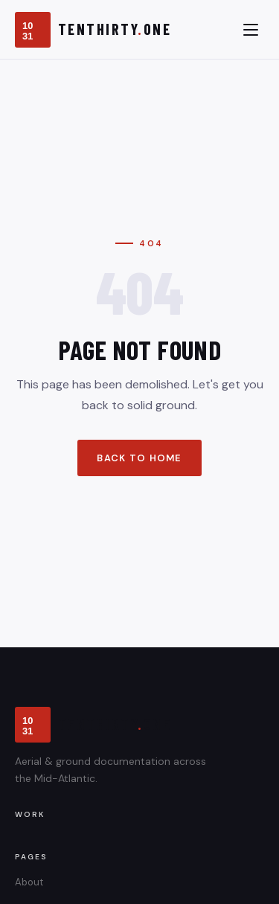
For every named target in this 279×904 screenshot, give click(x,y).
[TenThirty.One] (93, 30)
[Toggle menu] (250, 30)
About (29, 882)
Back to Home (139, 458)
